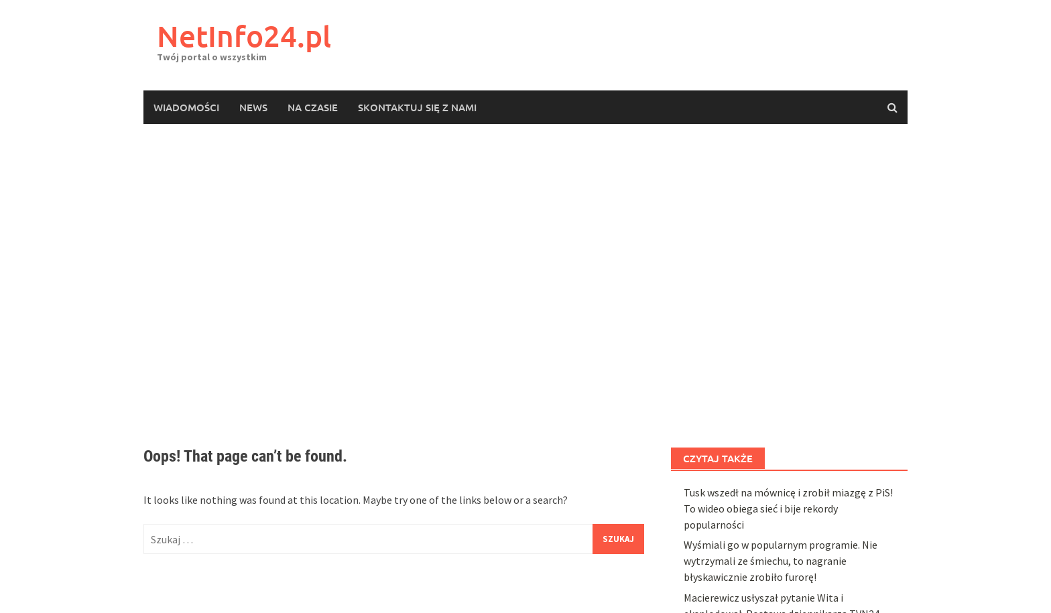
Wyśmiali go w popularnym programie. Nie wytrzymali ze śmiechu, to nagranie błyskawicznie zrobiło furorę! (780, 561)
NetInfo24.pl (244, 35)
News (253, 107)
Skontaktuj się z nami (417, 107)
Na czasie (313, 107)
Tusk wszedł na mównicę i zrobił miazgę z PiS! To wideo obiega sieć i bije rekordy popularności (788, 508)
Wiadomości (186, 107)
